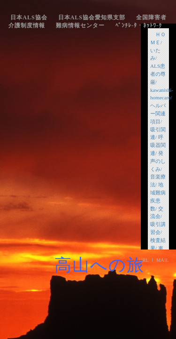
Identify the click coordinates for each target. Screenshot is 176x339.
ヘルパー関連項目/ (158, 113)
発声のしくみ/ (158, 161)
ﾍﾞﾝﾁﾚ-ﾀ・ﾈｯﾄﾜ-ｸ (138, 25)
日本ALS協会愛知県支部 (91, 17)
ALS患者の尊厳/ (158, 74)
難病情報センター (80, 25)
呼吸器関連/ (158, 145)
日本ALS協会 (28, 17)
